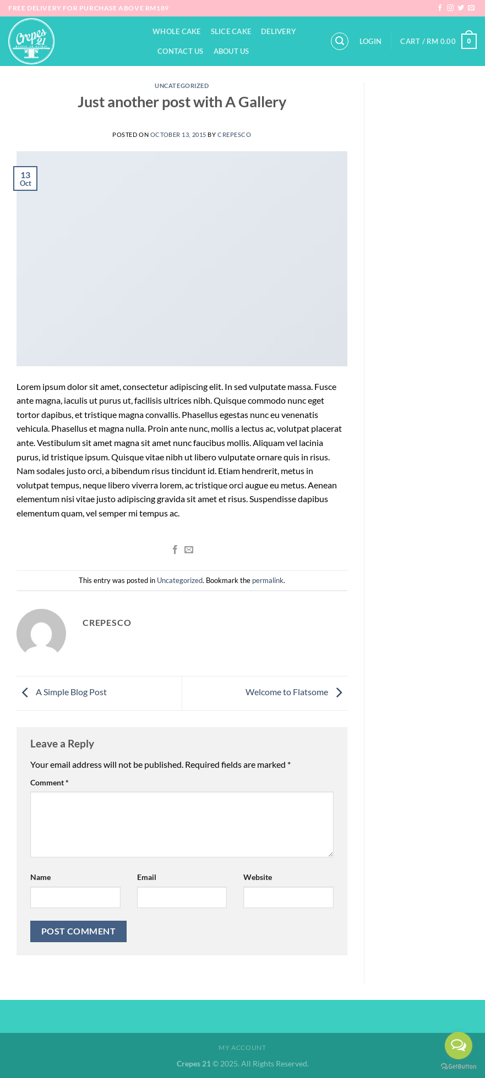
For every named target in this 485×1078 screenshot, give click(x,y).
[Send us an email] (471, 8)
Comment (49, 782)
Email (146, 877)
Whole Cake (176, 31)
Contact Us (180, 51)
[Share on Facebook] (175, 550)
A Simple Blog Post (62, 691)
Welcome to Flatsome (296, 691)
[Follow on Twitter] (460, 8)
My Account (242, 1047)
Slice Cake (231, 31)
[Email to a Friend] (188, 550)
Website (257, 877)
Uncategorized (182, 85)
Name (40, 877)
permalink (268, 580)
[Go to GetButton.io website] (458, 1066)
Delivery (278, 31)
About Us (231, 51)
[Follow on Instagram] (450, 8)
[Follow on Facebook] (440, 8)
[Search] (339, 41)
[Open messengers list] (458, 1045)
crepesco (234, 134)
